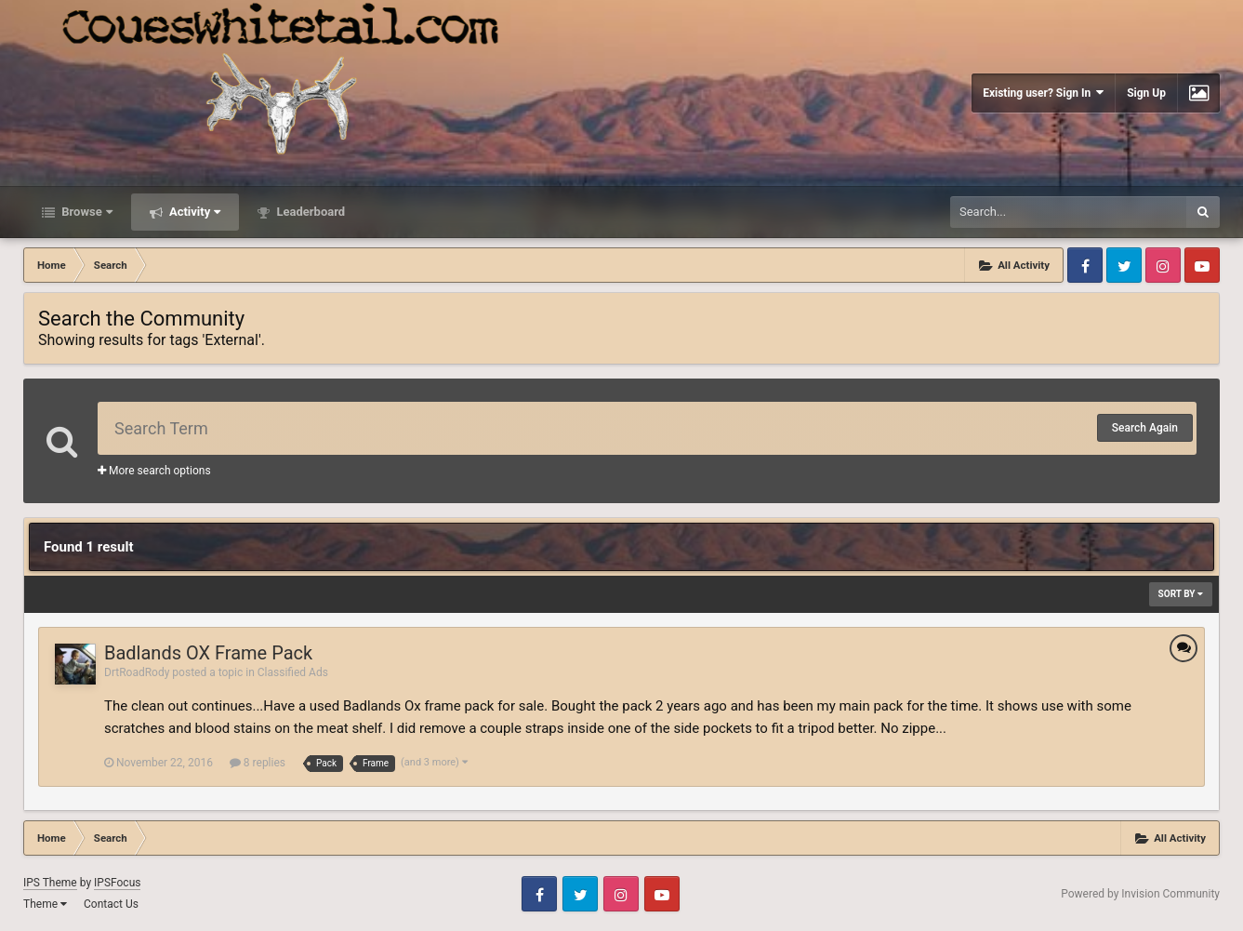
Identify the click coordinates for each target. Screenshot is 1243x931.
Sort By (1180, 594)
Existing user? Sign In (1043, 93)
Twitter (1124, 265)
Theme (45, 904)
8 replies (257, 762)
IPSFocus (117, 882)
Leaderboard (309, 212)
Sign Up (1146, 93)
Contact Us (111, 904)
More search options (154, 470)
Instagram (1163, 265)
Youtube (1202, 265)
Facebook (1085, 265)
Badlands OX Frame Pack (208, 653)
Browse (85, 212)
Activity (193, 212)
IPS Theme (50, 882)
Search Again (1145, 427)
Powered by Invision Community (1140, 893)
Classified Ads (293, 672)
